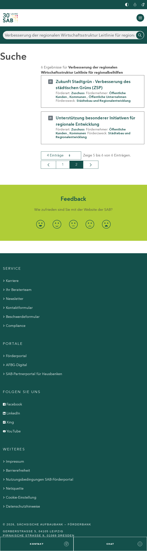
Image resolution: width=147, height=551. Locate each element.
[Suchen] (73, 35)
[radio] (40, 224)
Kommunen (77, 97)
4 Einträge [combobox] (62, 155)
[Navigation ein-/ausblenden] (140, 18)
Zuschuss (78, 93)
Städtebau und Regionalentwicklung (104, 101)
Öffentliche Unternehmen (107, 97)
